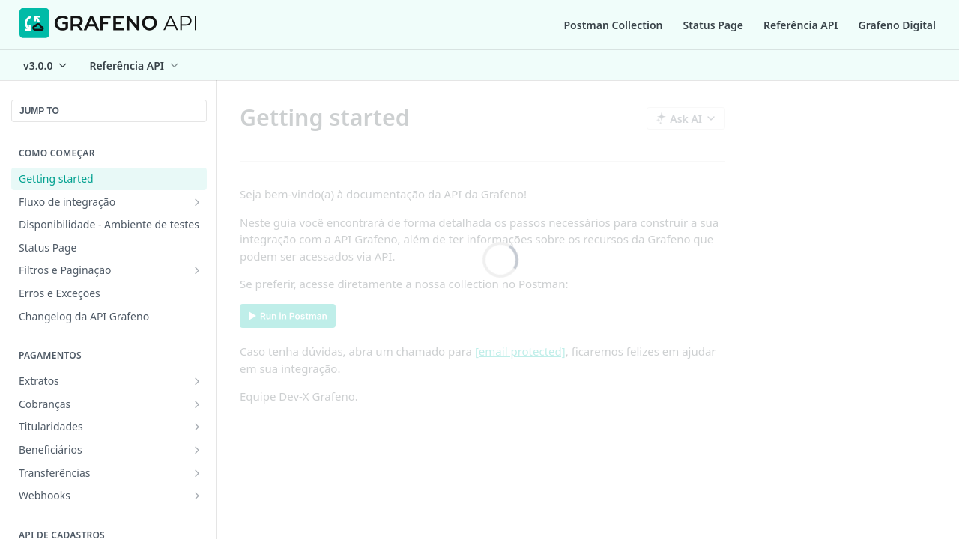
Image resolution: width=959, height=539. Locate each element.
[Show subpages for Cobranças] (197, 404)
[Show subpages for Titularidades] (197, 427)
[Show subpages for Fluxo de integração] (197, 202)
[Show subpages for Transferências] (197, 473)
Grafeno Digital (897, 25)
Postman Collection (613, 25)
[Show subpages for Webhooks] (197, 496)
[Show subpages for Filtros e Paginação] (197, 270)
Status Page (713, 25)
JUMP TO (39, 111)
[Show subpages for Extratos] (197, 381)
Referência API (800, 25)
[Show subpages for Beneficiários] (197, 450)
